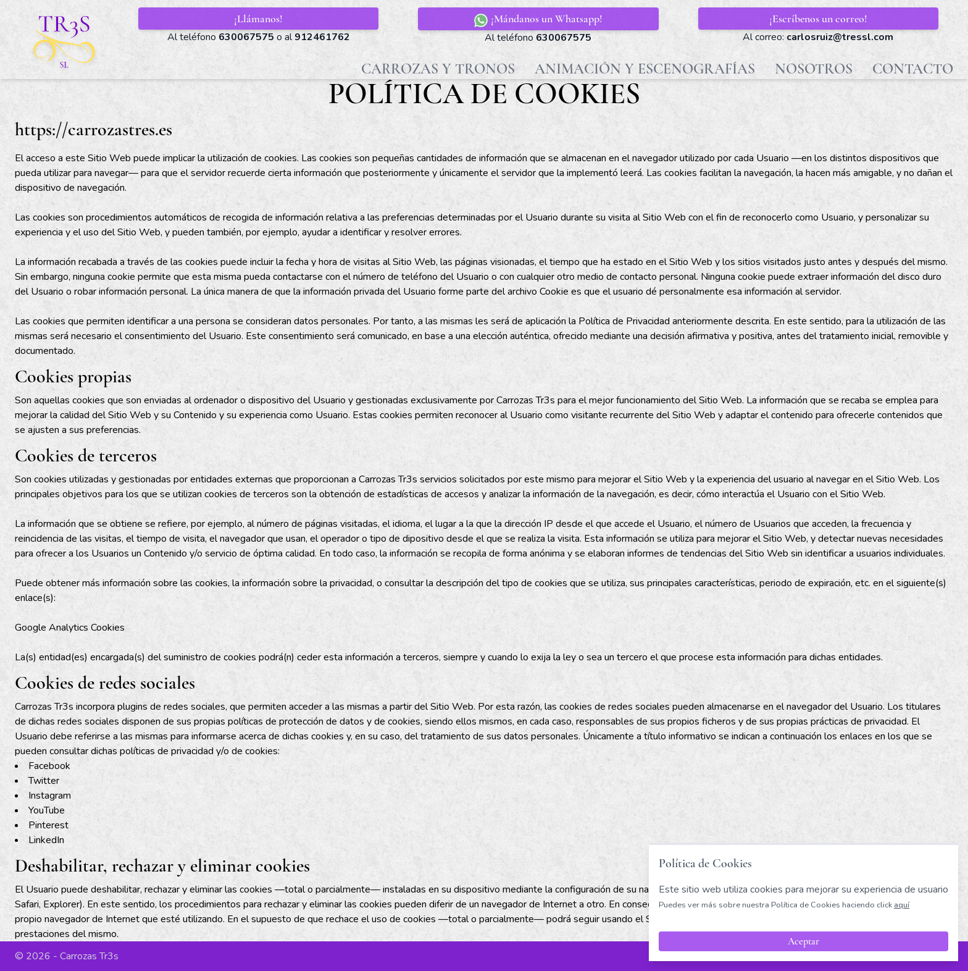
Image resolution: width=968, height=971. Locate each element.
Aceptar (803, 941)
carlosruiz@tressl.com (839, 37)
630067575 (246, 37)
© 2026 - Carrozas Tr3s (67, 956)
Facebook (49, 766)
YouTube (46, 810)
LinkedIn (46, 840)
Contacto (912, 69)
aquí (901, 904)
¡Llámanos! (258, 18)
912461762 (322, 37)
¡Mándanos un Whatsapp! (538, 20)
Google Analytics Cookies (70, 627)
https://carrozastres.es (93, 129)
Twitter (43, 781)
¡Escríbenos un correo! (818, 18)
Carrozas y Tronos (438, 69)
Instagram (49, 795)
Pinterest (48, 825)
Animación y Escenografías (645, 69)
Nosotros (814, 69)
